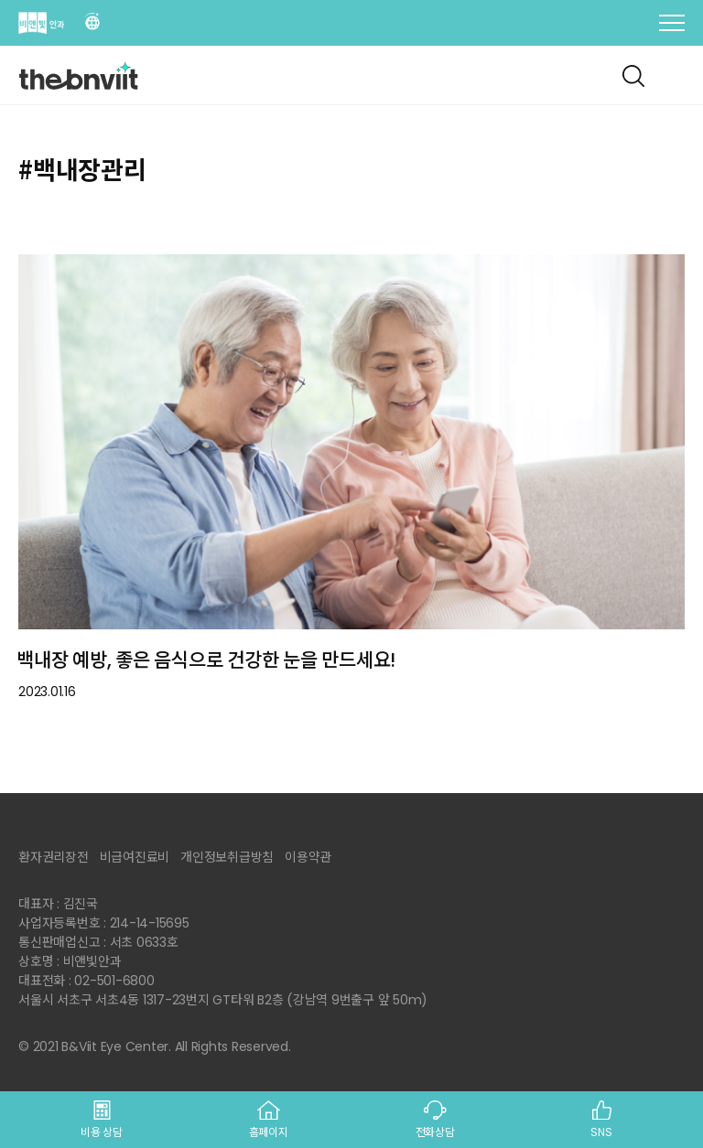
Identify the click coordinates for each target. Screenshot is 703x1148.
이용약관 (308, 857)
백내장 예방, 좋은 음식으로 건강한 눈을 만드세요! (205, 660)
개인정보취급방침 (227, 857)
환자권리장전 (53, 857)
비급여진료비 (135, 857)
